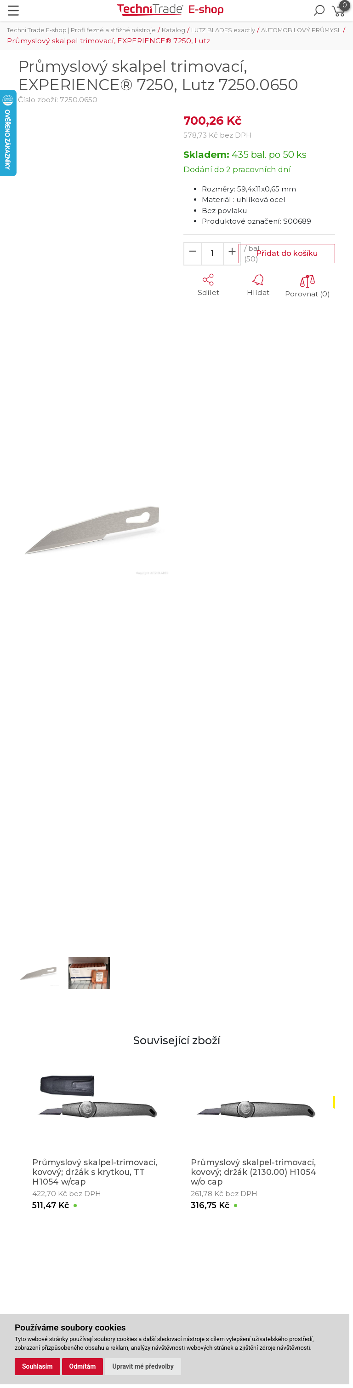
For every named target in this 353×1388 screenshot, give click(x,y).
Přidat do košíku (287, 253)
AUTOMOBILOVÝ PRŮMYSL (301, 30)
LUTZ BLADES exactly (223, 30)
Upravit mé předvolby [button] (142, 1366)
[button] (29, 528)
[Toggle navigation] (13, 10)
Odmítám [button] (82, 1366)
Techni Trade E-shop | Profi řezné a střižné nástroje (81, 30)
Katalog (173, 30)
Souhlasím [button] (37, 1366)
